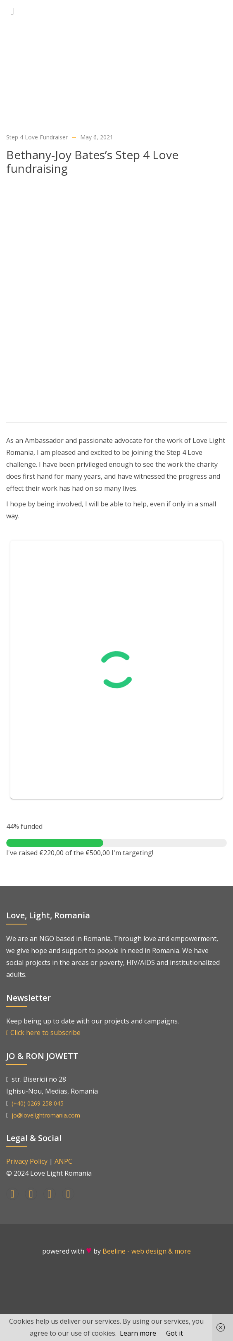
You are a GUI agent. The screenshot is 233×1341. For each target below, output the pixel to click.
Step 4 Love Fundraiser (37, 137)
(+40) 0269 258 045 (38, 1103)
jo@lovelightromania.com (46, 1115)
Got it (174, 1333)
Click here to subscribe (43, 1032)
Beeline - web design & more (146, 1251)
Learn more (138, 1333)
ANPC (63, 1161)
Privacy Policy (27, 1161)
